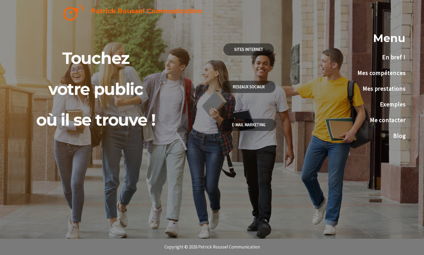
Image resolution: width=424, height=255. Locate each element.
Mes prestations (384, 88)
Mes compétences (381, 73)
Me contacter (388, 120)
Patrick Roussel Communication (146, 11)
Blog (399, 136)
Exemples (392, 104)
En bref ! (393, 57)
